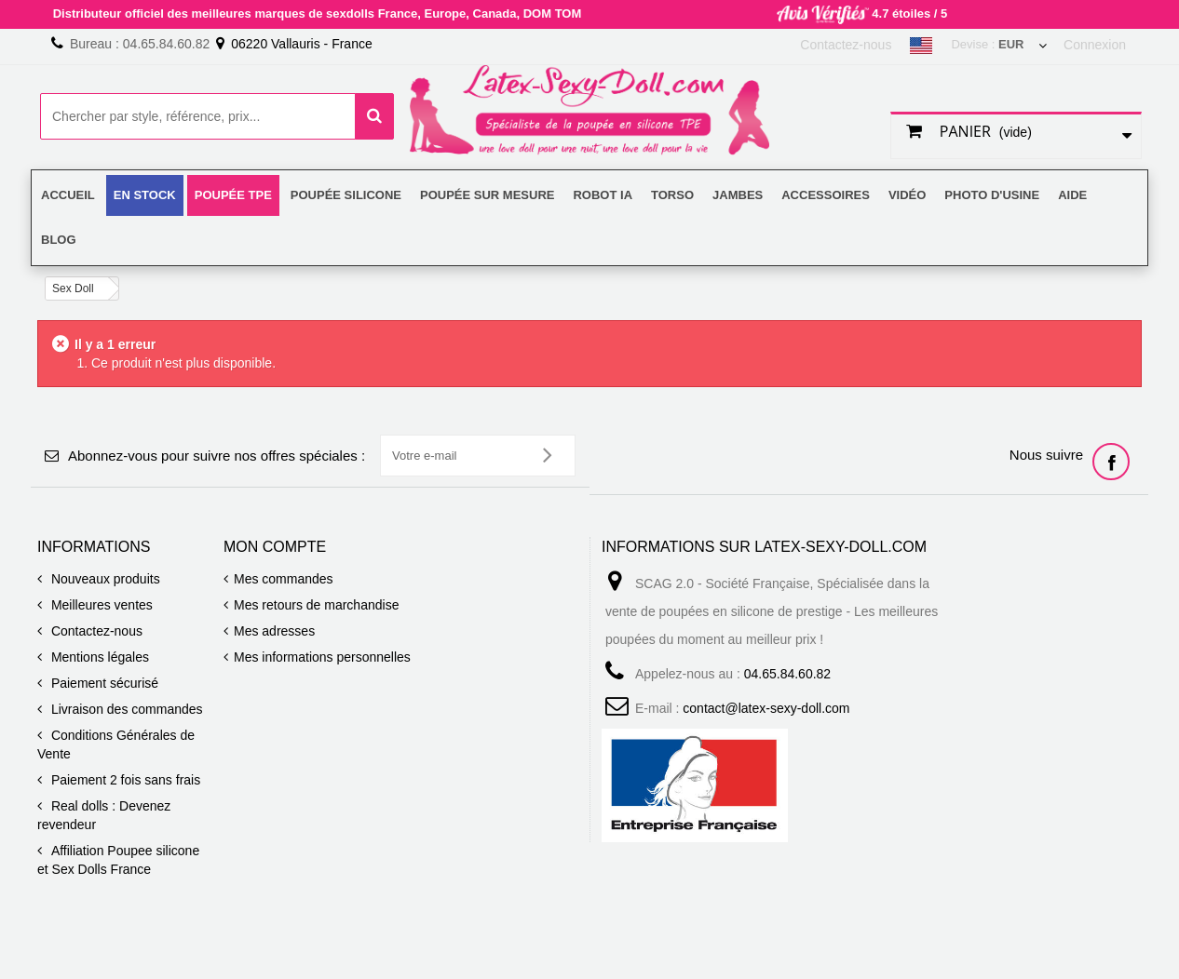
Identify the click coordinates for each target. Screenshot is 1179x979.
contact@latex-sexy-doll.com (766, 708)
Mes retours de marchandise (316, 604)
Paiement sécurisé (102, 683)
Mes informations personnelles (322, 657)
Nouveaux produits (103, 578)
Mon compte (275, 547)
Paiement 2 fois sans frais (123, 779)
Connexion (1095, 44)
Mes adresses (274, 631)
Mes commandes (283, 578)
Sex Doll (73, 288)
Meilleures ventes (100, 604)
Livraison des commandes (125, 709)
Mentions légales (98, 657)
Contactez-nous (845, 44)
